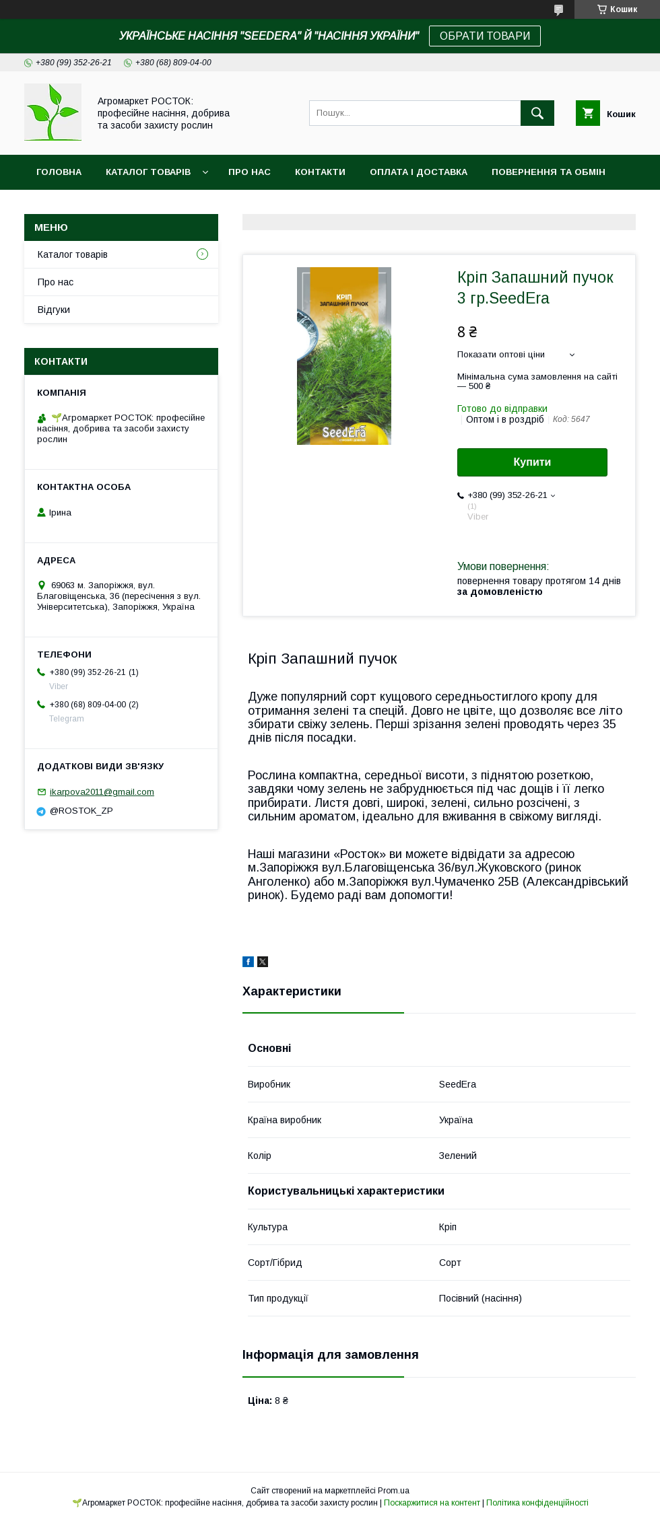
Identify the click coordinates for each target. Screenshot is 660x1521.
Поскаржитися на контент (432, 1503)
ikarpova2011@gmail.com (102, 792)
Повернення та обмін (548, 172)
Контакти (320, 172)
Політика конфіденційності (537, 1503)
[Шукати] (537, 113)
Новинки (59, 207)
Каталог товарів (148, 172)
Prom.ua (393, 1490)
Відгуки (54, 309)
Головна (58, 172)
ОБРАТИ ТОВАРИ (485, 36)
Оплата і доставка (418, 172)
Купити (533, 462)
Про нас (249, 172)
